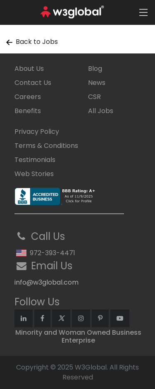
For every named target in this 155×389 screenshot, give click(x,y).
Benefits (27, 111)
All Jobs (100, 111)
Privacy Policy (36, 131)
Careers (27, 96)
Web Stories (34, 174)
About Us (29, 68)
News (96, 82)
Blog (95, 68)
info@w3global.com (46, 282)
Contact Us (32, 82)
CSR (94, 96)
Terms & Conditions (46, 145)
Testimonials (34, 159)
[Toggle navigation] (143, 12)
